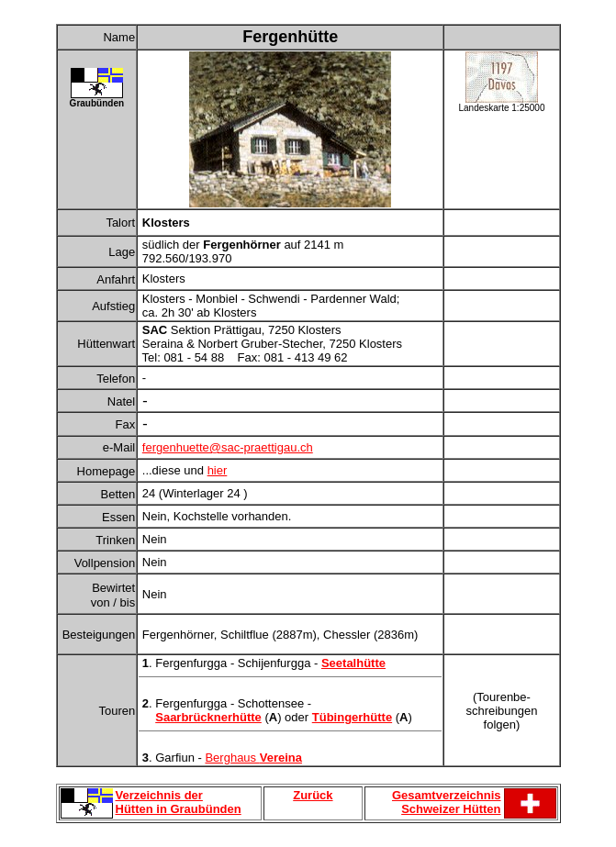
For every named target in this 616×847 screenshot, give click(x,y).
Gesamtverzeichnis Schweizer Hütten (446, 802)
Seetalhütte (353, 663)
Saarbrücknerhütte (208, 717)
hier (217, 470)
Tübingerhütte (352, 717)
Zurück (312, 795)
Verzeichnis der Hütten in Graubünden (178, 802)
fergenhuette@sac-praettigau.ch (227, 447)
